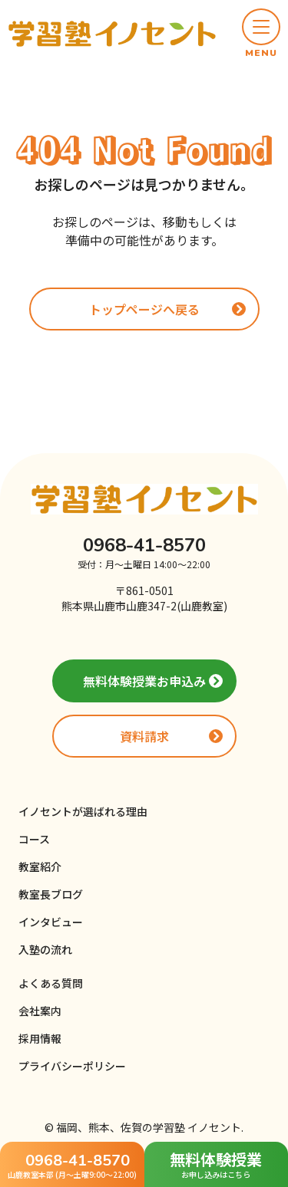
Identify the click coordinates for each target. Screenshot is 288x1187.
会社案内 (39, 1010)
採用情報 (39, 1038)
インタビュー (50, 921)
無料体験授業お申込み (144, 681)
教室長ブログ (50, 894)
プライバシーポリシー (72, 1066)
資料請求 (144, 736)
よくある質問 (50, 983)
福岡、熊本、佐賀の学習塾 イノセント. (149, 1127)
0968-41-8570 (144, 545)
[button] (261, 34)
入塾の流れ (45, 949)
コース (34, 839)
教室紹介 (39, 866)
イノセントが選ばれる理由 (82, 811)
